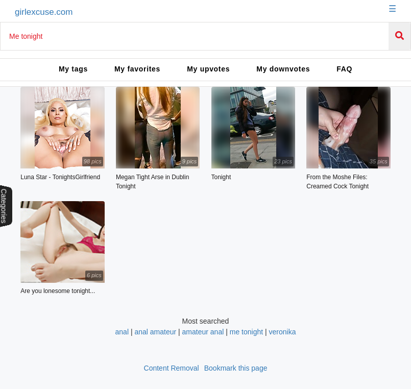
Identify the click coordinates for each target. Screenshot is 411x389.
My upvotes (208, 69)
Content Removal (171, 368)
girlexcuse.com (43, 12)
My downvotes (283, 69)
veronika (282, 332)
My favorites (137, 69)
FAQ (344, 69)
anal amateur (155, 332)
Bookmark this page (236, 368)
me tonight (246, 332)
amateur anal (203, 332)
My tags (73, 69)
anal (122, 332)
